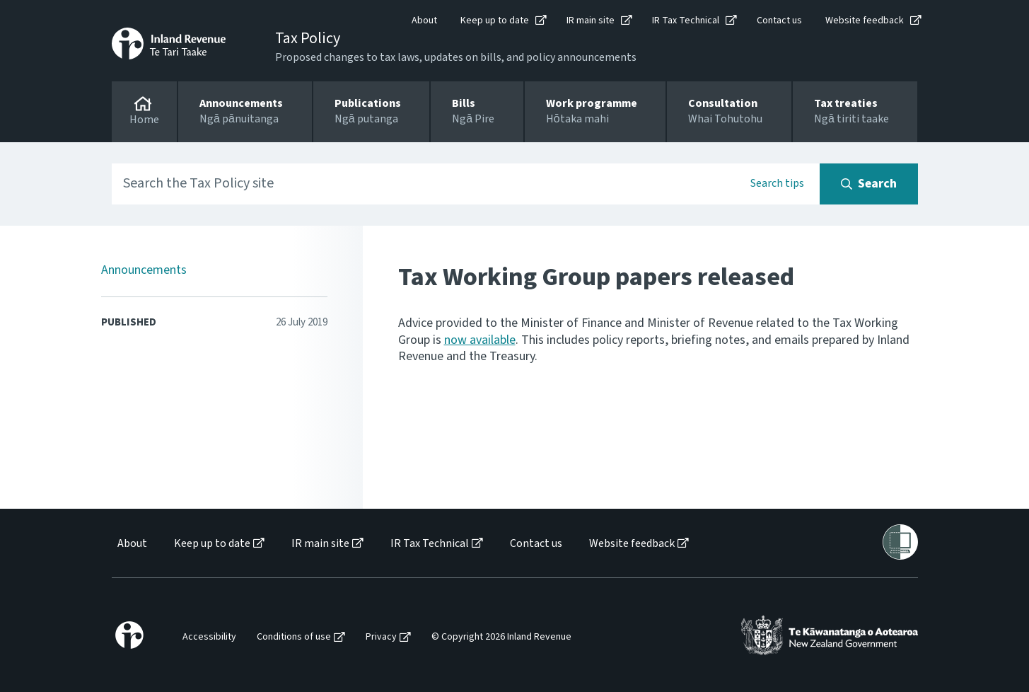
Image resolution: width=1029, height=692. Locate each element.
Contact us (779, 20)
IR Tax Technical (685, 20)
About (424, 20)
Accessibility (209, 637)
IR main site (590, 20)
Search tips (777, 183)
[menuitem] (131, 543)
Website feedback (864, 20)
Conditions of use (294, 637)
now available (480, 340)
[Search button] (869, 183)
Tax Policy (307, 38)
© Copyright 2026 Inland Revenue (501, 637)
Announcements (144, 270)
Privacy (381, 637)
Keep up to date (494, 20)
